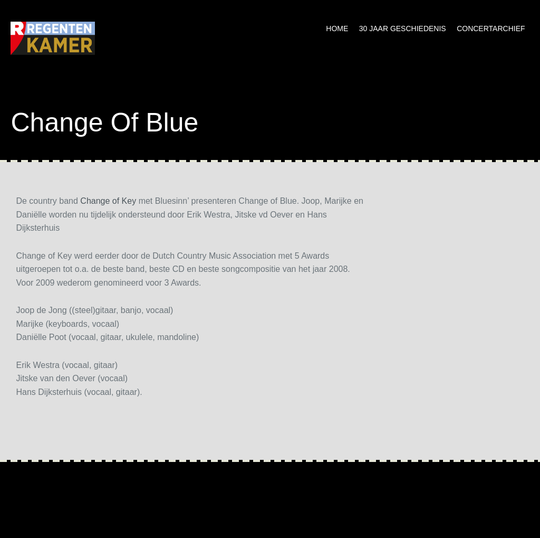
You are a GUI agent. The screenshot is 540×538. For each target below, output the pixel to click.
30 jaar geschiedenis (402, 28)
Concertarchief (491, 28)
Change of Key (108, 200)
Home (337, 28)
